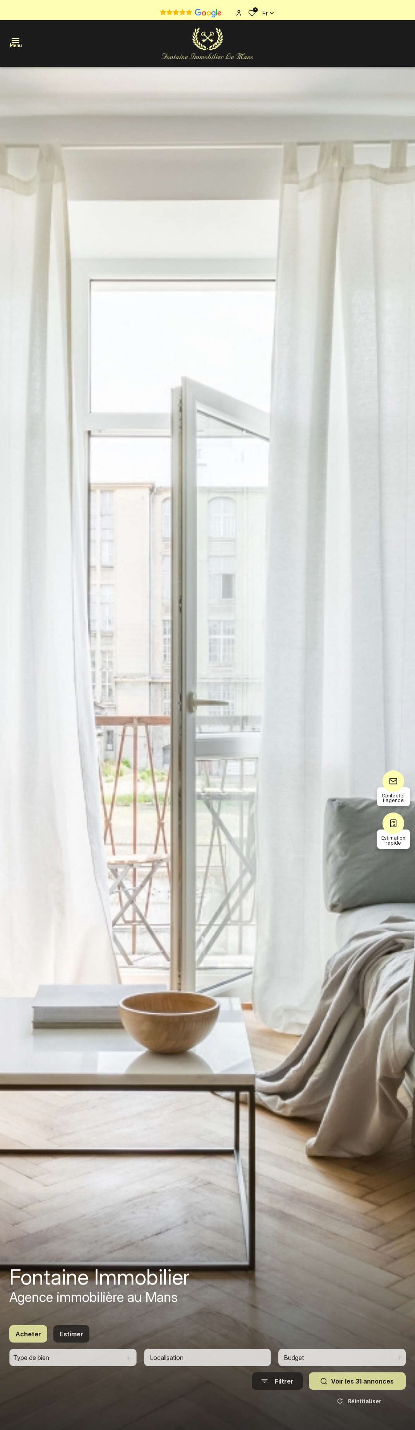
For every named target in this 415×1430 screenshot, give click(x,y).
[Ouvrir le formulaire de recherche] (277, 1402)
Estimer (71, 1355)
